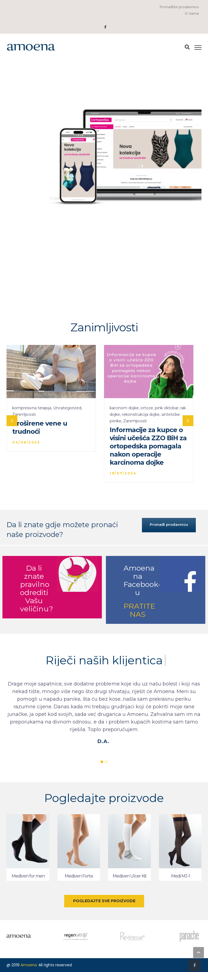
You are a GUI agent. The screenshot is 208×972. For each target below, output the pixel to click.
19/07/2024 (123, 473)
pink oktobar (166, 407)
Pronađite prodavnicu (179, 7)
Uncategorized (67, 407)
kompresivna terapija (31, 407)
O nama (192, 13)
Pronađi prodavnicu (169, 524)
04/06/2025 (26, 442)
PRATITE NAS (139, 610)
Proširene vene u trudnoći (39, 427)
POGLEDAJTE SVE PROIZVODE (104, 900)
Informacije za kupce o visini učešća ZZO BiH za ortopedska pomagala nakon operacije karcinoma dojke (148, 446)
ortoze (147, 407)
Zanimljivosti (24, 414)
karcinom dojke (124, 407)
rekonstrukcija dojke (141, 414)
